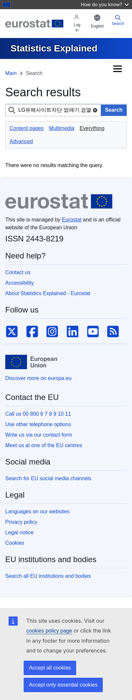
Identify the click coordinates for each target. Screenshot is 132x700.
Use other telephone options (38, 424)
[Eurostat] (34, 24)
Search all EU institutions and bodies (48, 576)
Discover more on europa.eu (38, 378)
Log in (77, 23)
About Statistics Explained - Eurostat (47, 293)
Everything (91, 128)
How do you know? (105, 4)
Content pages (27, 128)
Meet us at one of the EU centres (43, 445)
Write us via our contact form (38, 435)
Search (118, 20)
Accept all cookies (50, 668)
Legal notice (19, 532)
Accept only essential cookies (63, 685)
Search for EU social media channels (48, 478)
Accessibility (19, 283)
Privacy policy (21, 522)
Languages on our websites (37, 511)
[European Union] (31, 362)
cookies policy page (49, 631)
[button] (97, 21)
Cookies (14, 543)
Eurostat (72, 219)
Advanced (21, 141)
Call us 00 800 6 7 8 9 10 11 (38, 414)
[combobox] (53, 110)
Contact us (17, 272)
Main (11, 73)
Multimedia (61, 128)
